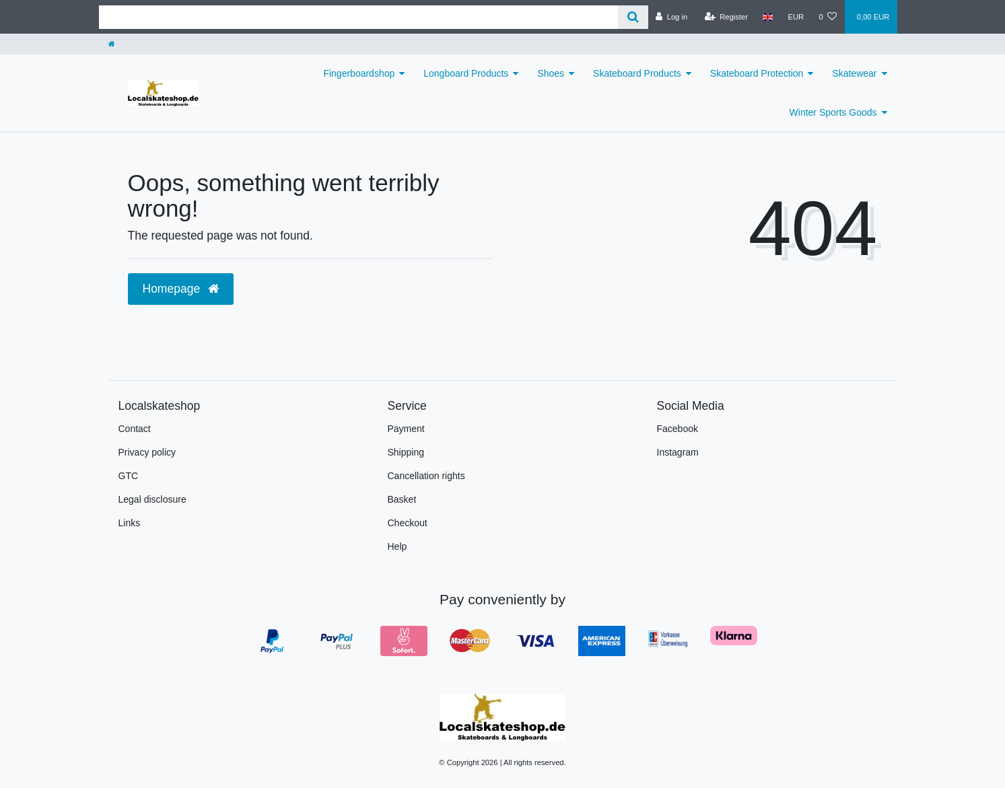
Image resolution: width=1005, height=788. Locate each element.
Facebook (677, 428)
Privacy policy (147, 452)
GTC (128, 475)
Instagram (678, 452)
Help (397, 546)
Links (129, 522)
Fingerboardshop (358, 73)
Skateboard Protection (757, 73)
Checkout (407, 522)
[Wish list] (827, 17)
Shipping (406, 452)
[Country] (767, 17)
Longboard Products (465, 73)
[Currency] (795, 17)
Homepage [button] (181, 288)
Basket (402, 499)
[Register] (726, 17)
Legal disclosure (152, 499)
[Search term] (358, 17)
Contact (134, 428)
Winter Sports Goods (833, 112)
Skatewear (854, 73)
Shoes (550, 73)
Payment (406, 428)
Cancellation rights (426, 475)
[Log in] (671, 17)
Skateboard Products (637, 73)
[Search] (633, 17)
